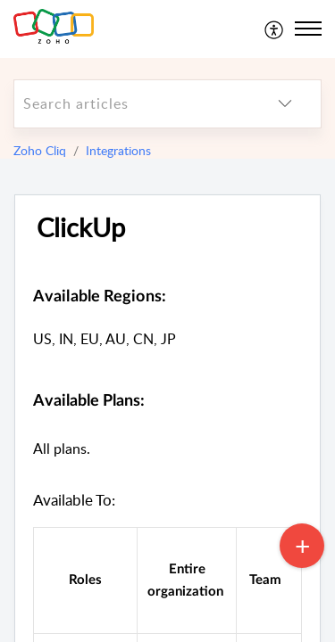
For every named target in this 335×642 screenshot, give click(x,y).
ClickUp (81, 228)
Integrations (118, 150)
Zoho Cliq (39, 150)
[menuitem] (275, 28)
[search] (131, 104)
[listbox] (285, 104)
